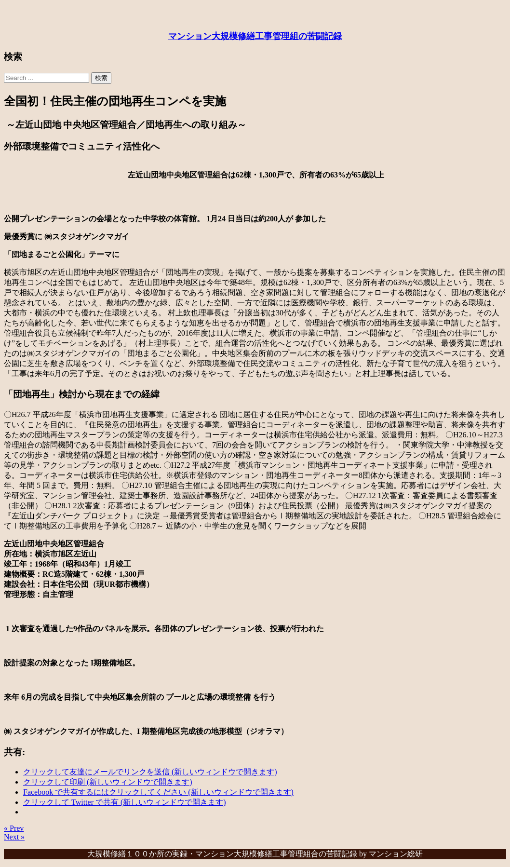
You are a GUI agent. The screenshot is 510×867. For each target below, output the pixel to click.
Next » (14, 837)
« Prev (14, 828)
